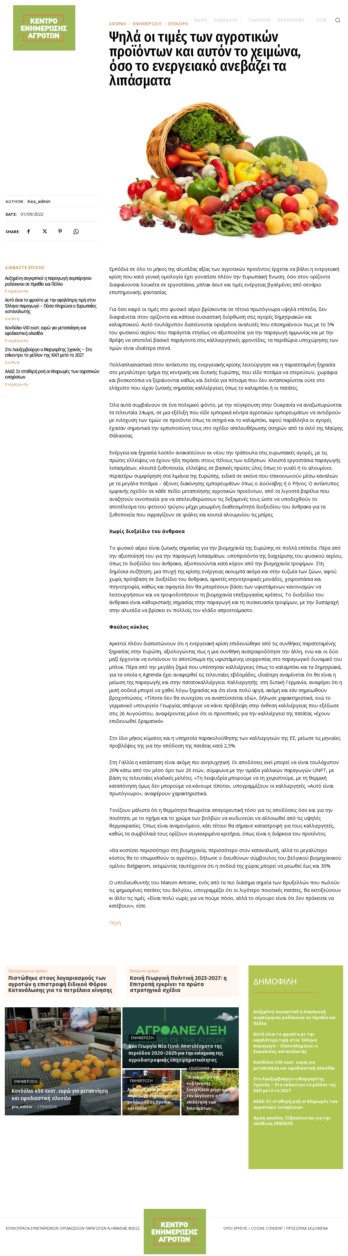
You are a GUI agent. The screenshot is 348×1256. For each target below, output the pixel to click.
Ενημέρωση (16, 291)
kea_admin (39, 201)
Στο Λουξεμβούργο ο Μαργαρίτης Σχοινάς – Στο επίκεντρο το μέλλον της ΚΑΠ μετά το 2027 (48, 352)
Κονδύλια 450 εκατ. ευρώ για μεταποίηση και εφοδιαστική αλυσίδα (45, 331)
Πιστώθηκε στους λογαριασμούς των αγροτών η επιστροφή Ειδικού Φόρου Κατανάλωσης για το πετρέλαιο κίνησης (60, 984)
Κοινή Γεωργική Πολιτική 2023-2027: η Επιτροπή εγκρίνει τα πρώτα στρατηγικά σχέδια (178, 984)
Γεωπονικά (199, 1068)
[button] (337, 20)
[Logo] (175, 1231)
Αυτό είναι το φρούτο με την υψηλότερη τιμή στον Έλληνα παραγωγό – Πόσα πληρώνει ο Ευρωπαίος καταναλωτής (50, 306)
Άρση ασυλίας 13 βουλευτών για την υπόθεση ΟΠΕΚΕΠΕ (292, 1120)
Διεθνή (12, 318)
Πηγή (115, 922)
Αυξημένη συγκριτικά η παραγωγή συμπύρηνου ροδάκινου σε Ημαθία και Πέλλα (48, 281)
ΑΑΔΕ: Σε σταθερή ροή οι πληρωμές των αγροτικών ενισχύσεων (52, 374)
